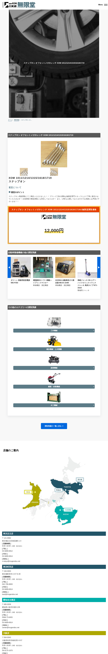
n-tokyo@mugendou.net (11, 580)
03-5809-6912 (7, 570)
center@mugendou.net (10, 647)
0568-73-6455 (7, 636)
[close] (103, 4)
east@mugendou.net (10, 613)
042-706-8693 (7, 603)
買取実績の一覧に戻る (53, 445)
